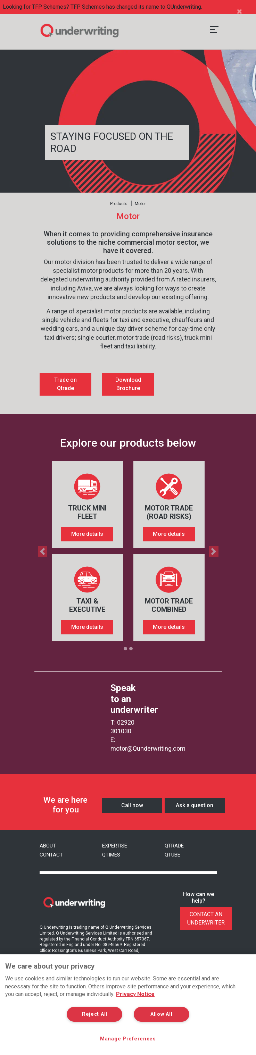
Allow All (161, 1014)
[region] (128, 1004)
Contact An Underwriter (206, 918)
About (48, 846)
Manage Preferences (128, 1039)
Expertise (114, 846)
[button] (39, 551)
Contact (51, 855)
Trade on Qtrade (65, 384)
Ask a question (194, 805)
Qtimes (111, 855)
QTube (172, 855)
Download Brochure (128, 384)
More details (87, 534)
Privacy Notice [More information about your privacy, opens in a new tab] (135, 994)
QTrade (174, 846)
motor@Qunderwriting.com (147, 748)
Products (118, 203)
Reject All (94, 1014)
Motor (140, 203)
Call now (132, 805)
